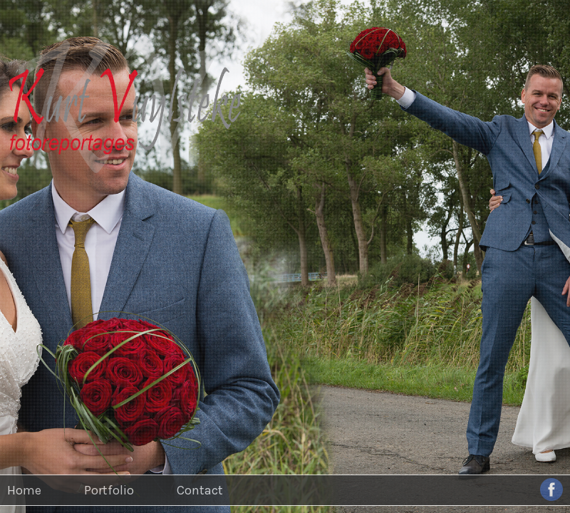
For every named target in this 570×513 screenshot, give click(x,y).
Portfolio (109, 490)
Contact (200, 490)
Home (24, 490)
